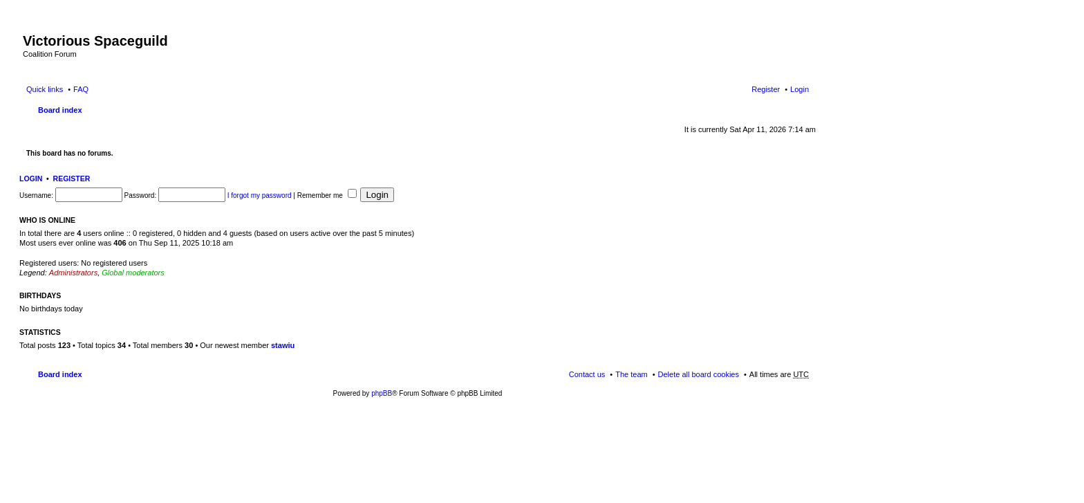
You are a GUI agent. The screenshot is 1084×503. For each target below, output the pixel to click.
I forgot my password (259, 195)
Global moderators (133, 272)
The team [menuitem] (631, 374)
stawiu (283, 345)
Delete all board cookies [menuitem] (698, 374)
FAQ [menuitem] (80, 89)
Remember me (327, 195)
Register (72, 178)
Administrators (73, 272)
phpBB (381, 393)
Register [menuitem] (765, 89)
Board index (60, 110)
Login (30, 178)
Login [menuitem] (799, 89)
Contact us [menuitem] (587, 374)
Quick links (44, 89)
